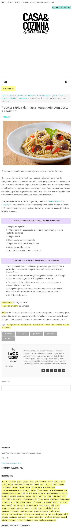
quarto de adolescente (10, 506)
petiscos (20, 503)
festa (49, 491)
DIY (30, 488)
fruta (3, 494)
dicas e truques (42, 485)
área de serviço (28, 477)
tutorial (64, 512)
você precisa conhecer (47, 515)
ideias (46, 494)
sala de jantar (57, 509)
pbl (52, 500)
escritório (5, 491)
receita (4, 98)
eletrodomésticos (53, 488)
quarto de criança (26, 506)
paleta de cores (32, 500)
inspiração (6, 497)
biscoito (57, 477)
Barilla (6, 205)
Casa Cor (48, 480)
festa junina (56, 491)
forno (64, 491)
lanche (28, 497)
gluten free (17, 494)
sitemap (25, 2)
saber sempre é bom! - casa (12, 509)
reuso (57, 506)
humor (40, 494)
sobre (10, 2)
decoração (25, 485)
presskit (34, 503)
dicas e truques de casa (58, 485)
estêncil (13, 491)
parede (47, 500)
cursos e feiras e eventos (11, 485)
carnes (36, 480)
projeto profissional (45, 503)
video (36, 515)
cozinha (20, 96)
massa (62, 96)
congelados (6, 482)
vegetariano (22, 98)
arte (36, 477)
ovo (14, 500)
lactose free (20, 497)
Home (4, 96)
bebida (50, 477)
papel (41, 500)
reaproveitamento (41, 506)
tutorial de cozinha (9, 515)
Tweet (8, 334)
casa (42, 480)
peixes (57, 500)
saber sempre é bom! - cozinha (35, 509)
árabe (19, 477)
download (42, 488)
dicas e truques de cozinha (11, 488)
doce (35, 488)
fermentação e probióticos (36, 491)
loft (34, 497)
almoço (11, 96)
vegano (19, 515)
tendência (48, 512)
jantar (55, 96)
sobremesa (22, 512)
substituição (39, 512)
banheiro (43, 477)
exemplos (20, 491)
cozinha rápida (44, 96)
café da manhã (7, 480)
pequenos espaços (9, 503)
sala (49, 509)
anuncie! (17, 2)
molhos (55, 497)
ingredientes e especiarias (59, 494)
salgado (13, 98)
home (3, 2)
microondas (47, 497)
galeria (9, 494)
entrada (64, 488)
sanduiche (13, 512)
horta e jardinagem (30, 494)
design (33, 485)
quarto (56, 503)
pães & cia (21, 500)
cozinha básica (30, 96)
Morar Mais (64, 497)
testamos (56, 512)
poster (27, 503)
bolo (63, 477)
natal (3, 500)
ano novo (12, 477)
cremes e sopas (49, 482)
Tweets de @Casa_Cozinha (11, 458)
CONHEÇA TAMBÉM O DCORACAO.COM (42, 2)
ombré (9, 500)
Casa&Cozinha (54, 201)
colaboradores (58, 480)
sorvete (30, 512)
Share (22, 334)
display (25, 488)
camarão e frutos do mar (23, 480)
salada (66, 509)
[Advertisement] (36, 56)
